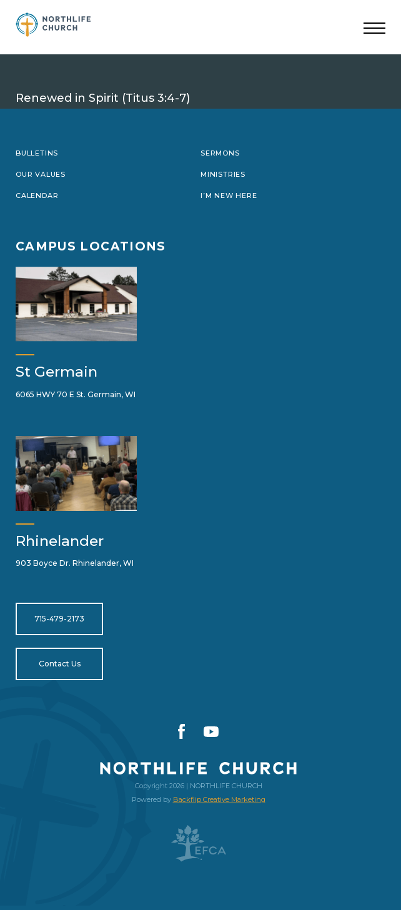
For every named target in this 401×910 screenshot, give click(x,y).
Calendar (37, 195)
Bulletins (37, 153)
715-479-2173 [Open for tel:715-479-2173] (59, 618)
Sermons (220, 153)
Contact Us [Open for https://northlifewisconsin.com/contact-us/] (60, 663)
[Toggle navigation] (374, 28)
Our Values (41, 174)
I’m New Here (228, 195)
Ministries (222, 174)
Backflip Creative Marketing (219, 799)
